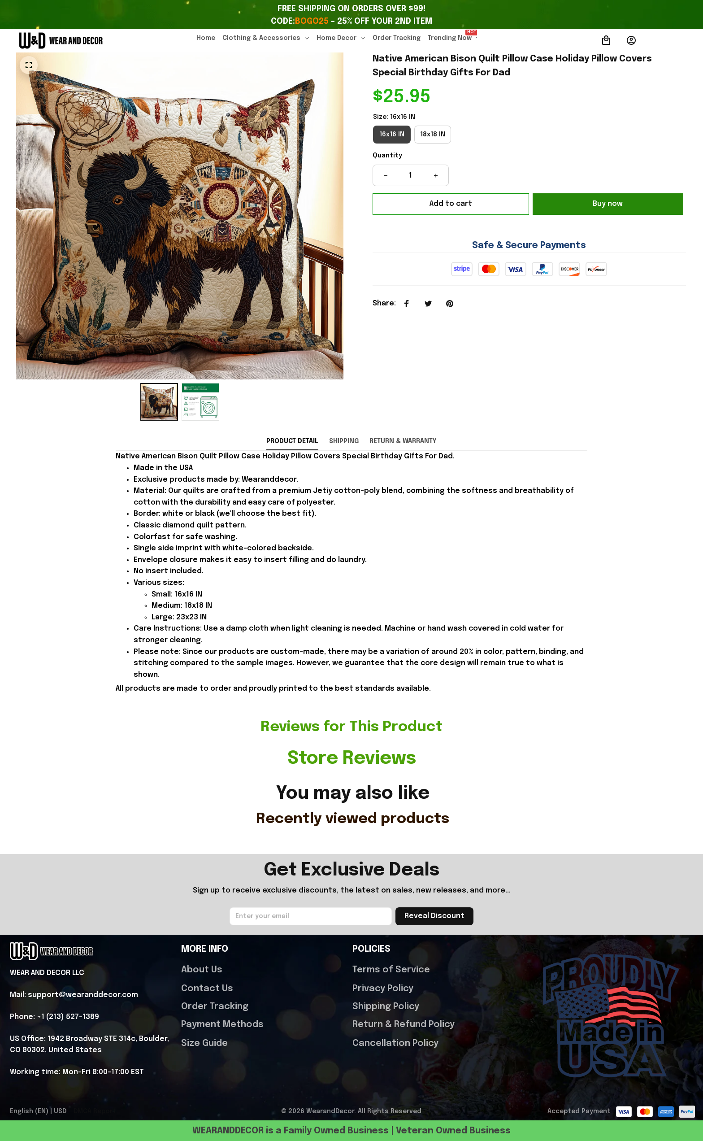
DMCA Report (95, 1118)
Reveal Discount (434, 922)
